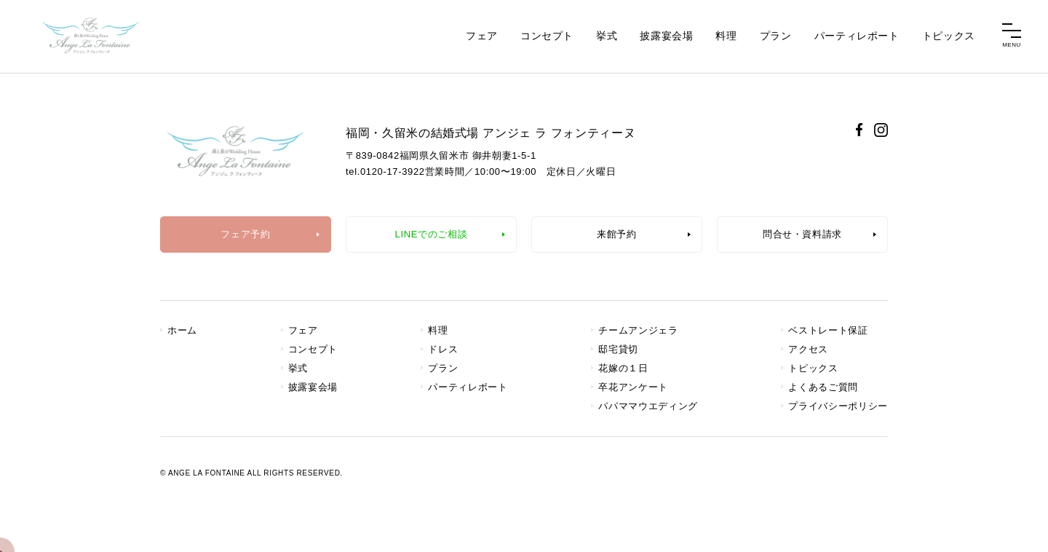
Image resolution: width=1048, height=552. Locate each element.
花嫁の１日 (623, 368)
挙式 (606, 36)
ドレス (443, 349)
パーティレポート (857, 36)
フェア (482, 36)
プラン (776, 36)
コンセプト (546, 36)
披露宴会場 (666, 36)
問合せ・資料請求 (802, 234)
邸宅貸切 (618, 349)
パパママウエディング (648, 406)
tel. (385, 171)
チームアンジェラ (638, 330)
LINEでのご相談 (431, 234)
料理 (726, 36)
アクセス (808, 349)
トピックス (948, 36)
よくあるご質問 (823, 387)
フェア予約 (245, 234)
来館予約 (617, 234)
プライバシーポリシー (838, 406)
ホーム (182, 330)
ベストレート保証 (828, 330)
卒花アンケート (633, 387)
